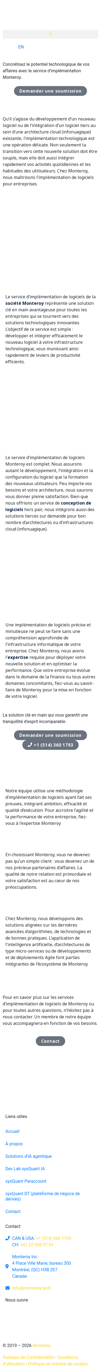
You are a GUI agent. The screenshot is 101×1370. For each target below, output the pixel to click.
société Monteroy (24, 303)
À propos (14, 1143)
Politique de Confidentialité (28, 1357)
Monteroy (41, 1345)
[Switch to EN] (15, 47)
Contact (12, 1211)
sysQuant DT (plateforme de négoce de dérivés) (42, 1196)
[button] (50, 34)
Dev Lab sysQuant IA (25, 1168)
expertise (18, 657)
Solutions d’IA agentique (28, 1156)
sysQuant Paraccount (25, 1181)
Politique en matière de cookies (58, 1363)
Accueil (12, 1131)
